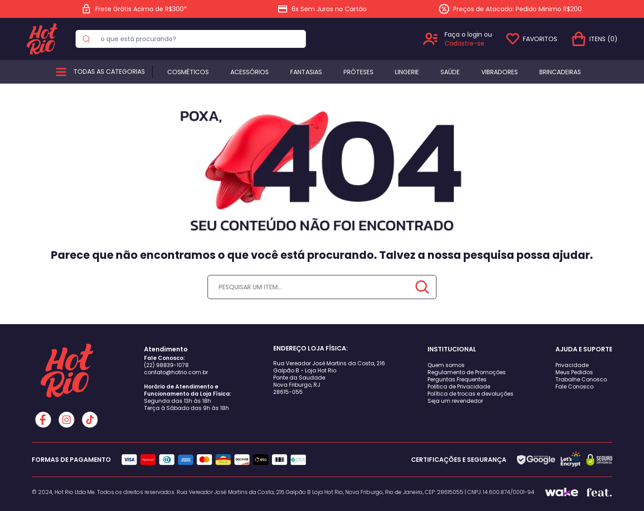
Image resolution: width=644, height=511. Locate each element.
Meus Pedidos (574, 372)
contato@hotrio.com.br (176, 372)
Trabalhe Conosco (581, 379)
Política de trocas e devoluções (470, 393)
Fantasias (306, 72)
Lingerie (407, 72)
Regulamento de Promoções (467, 372)
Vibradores (499, 72)
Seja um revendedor (455, 401)
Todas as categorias (109, 71)
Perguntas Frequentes (457, 379)
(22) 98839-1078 (166, 365)
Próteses (358, 72)
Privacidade (572, 365)
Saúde (450, 72)
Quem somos (446, 365)
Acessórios (249, 72)
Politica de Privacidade (459, 386)
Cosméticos (188, 72)
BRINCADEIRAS (560, 72)
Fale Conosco (574, 386)
